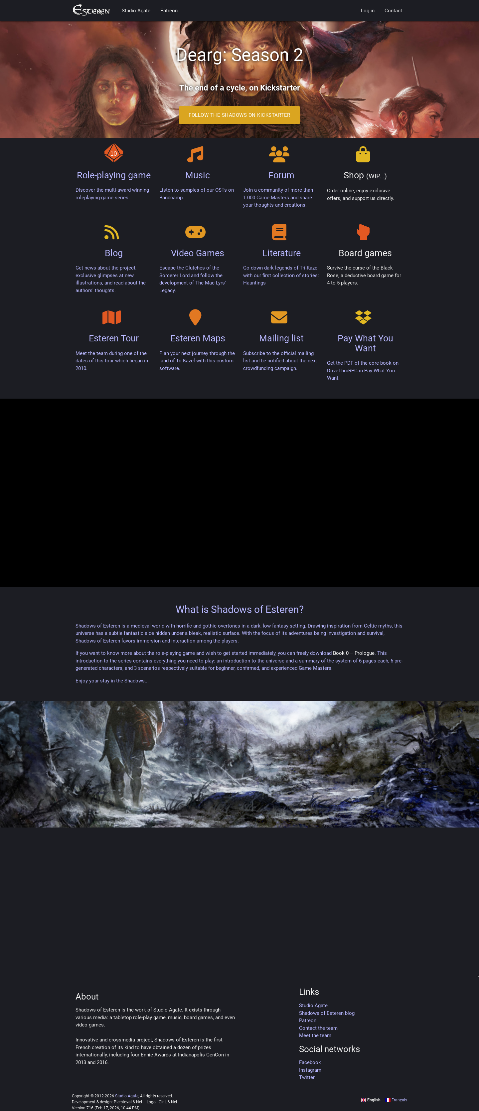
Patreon (169, 11)
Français (396, 1100)
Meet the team (315, 1035)
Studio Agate (136, 11)
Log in (368, 11)
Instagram (310, 1070)
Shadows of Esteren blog (327, 1013)
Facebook (310, 1062)
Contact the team (318, 1028)
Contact (393, 11)
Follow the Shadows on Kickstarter (239, 115)
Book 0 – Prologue (354, 653)
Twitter (307, 1077)
